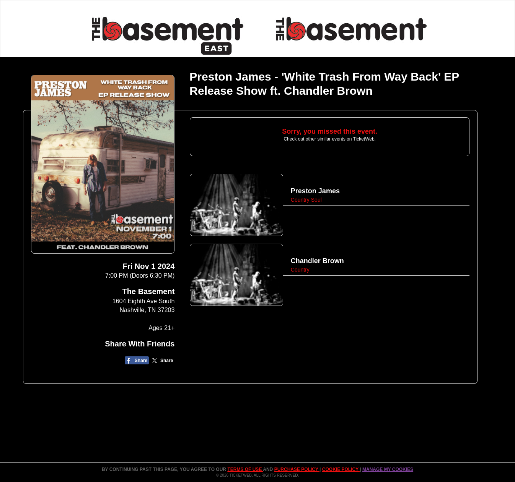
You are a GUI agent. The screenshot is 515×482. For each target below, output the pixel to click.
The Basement (148, 291)
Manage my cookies (387, 469)
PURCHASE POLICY (296, 469)
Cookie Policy (341, 469)
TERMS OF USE (245, 469)
